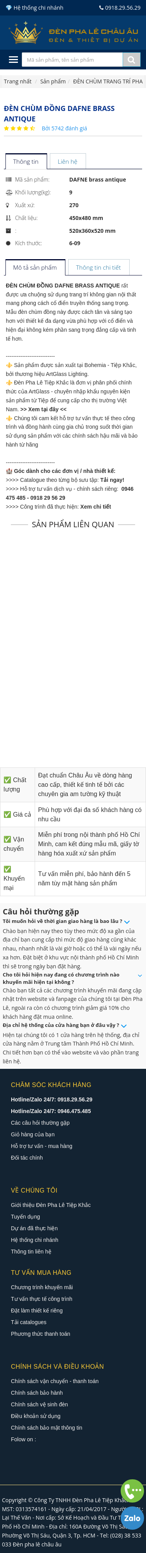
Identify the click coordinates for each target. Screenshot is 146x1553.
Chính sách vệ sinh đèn (39, 1404)
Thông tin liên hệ (31, 1251)
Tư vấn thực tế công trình (41, 1299)
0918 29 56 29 (47, 498)
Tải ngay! (112, 480)
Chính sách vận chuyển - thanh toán (55, 1381)
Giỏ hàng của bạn (33, 1134)
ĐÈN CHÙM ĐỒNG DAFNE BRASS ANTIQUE (63, 285)
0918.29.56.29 (120, 7)
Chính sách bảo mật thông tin (46, 1428)
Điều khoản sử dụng (35, 1416)
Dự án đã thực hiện (34, 1228)
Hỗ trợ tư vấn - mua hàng (41, 1146)
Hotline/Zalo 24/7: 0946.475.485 (51, 1111)
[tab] (26, 162)
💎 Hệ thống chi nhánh (34, 7)
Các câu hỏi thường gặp (40, 1123)
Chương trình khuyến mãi (42, 1287)
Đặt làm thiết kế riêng (37, 1310)
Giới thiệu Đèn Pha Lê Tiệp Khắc (51, 1205)
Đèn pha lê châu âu (37, 1544)
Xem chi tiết (95, 507)
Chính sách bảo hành (37, 1393)
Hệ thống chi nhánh (34, 1240)
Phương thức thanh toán (40, 1334)
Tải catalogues (28, 1322)
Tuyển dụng (25, 1217)
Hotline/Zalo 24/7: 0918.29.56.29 (51, 1099)
